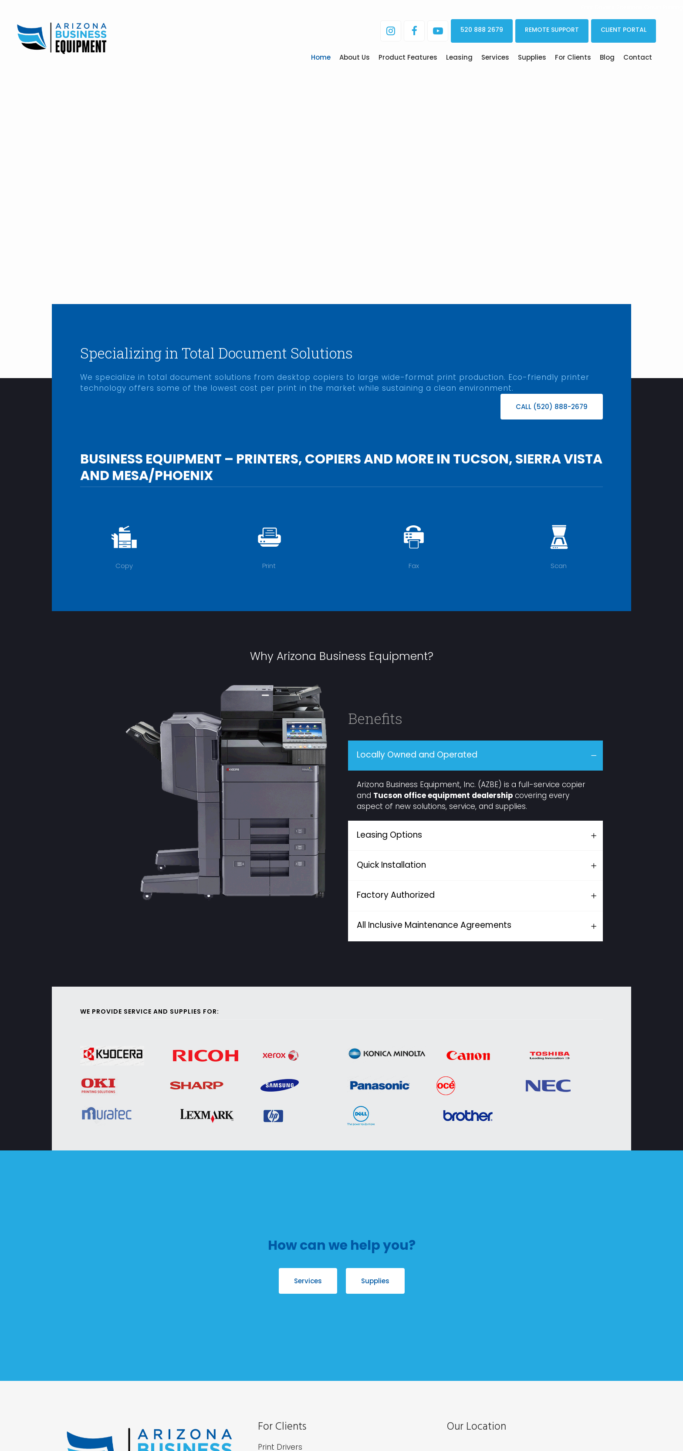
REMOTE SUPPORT (552, 29)
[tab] (475, 756)
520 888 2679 (481, 29)
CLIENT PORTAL (623, 29)
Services (308, 1280)
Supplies (375, 1280)
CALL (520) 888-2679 (552, 406)
